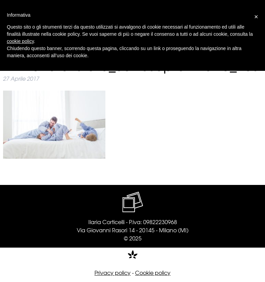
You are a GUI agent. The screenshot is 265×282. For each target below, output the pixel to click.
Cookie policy (153, 272)
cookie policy (20, 41)
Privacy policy (112, 272)
